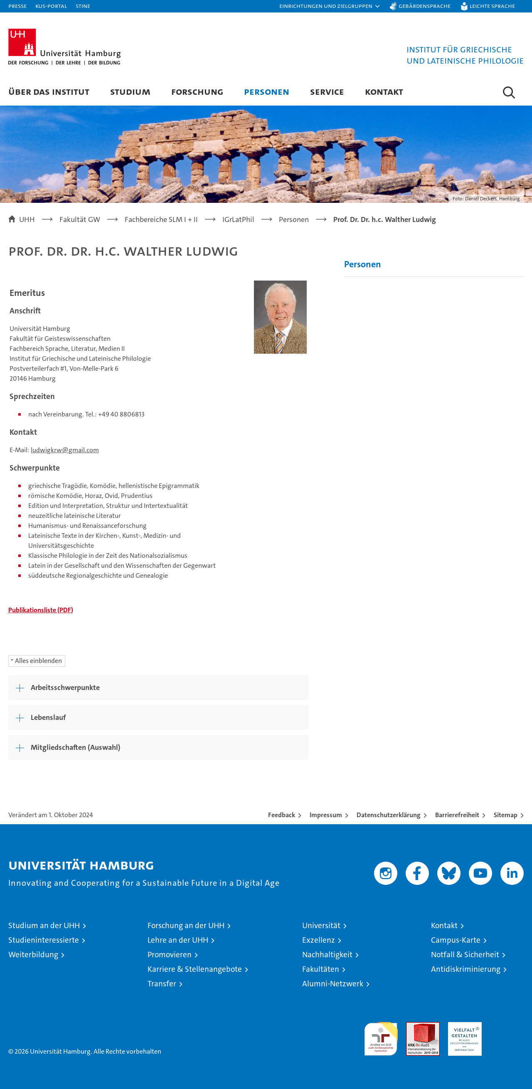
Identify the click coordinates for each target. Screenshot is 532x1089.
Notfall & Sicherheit (465, 954)
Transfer (162, 983)
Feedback (281, 815)
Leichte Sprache (492, 5)
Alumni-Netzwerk (332, 983)
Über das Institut (48, 91)
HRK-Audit (463, 1026)
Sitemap (505, 815)
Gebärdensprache (425, 5)
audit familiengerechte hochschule (381, 1035)
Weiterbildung (33, 954)
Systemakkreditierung (507, 1026)
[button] (330, 6)
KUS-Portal (51, 5)
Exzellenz (318, 940)
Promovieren (170, 954)
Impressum (326, 815)
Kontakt (384, 91)
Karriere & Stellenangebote (195, 969)
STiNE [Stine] (83, 5)
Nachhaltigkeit (327, 954)
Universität (321, 925)
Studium (130, 91)
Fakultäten (320, 969)
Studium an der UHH (44, 925)
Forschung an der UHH (186, 925)
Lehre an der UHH (178, 940)
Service (327, 91)
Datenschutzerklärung (389, 815)
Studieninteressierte (43, 940)
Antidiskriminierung (465, 969)
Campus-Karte (455, 940)
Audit (414, 1026)
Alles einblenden (38, 660)
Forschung (197, 91)
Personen (266, 91)
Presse (17, 5)
